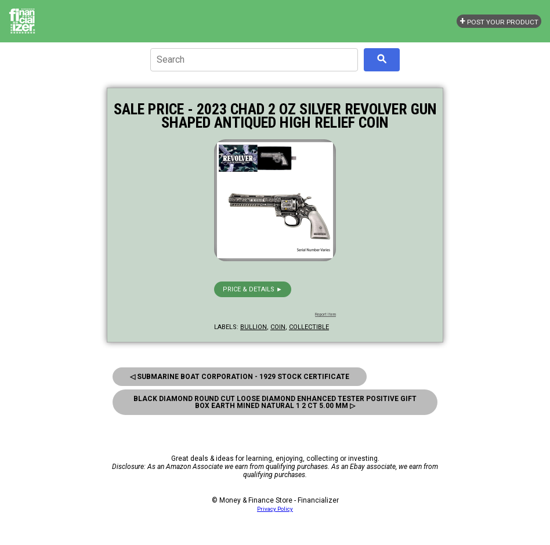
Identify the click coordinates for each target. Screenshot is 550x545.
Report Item (325, 314)
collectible (309, 327)
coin (277, 327)
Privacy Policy (275, 509)
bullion (253, 327)
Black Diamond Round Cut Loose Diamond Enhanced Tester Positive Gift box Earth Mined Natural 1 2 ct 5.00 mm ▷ (275, 402)
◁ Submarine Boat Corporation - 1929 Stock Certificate (239, 377)
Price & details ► (253, 289)
